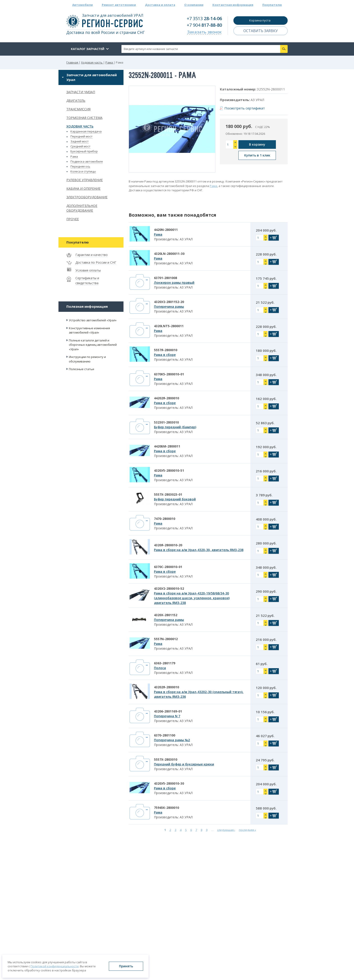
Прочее (72, 219)
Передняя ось (80, 166)
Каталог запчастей (87, 49)
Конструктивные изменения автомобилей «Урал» (89, 330)
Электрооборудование (86, 197)
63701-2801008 (165, 278)
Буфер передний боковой (175, 499)
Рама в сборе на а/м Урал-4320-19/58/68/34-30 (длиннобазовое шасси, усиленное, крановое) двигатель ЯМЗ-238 (192, 598)
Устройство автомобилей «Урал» (92, 320)
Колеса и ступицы (83, 171)
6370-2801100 (164, 735)
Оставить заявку (260, 30)
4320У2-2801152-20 (169, 302)
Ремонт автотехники (119, 5)
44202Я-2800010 (166, 398)
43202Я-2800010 (166, 687)
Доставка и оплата (160, 5)
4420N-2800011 (166, 229)
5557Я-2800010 (165, 350)
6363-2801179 (164, 663)
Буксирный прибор (84, 151)
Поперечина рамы (169, 306)
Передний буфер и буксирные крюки (184, 764)
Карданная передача (86, 131)
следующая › (226, 830)
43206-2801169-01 (168, 711)
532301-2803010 (166, 422)
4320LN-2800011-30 (169, 253)
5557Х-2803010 (165, 759)
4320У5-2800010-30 (169, 783)
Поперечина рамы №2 (172, 740)
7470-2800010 (164, 518)
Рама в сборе (165, 355)
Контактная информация (232, 5)
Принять (126, 966)
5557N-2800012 (166, 639)
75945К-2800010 (166, 807)
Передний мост (81, 136)
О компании (193, 5)
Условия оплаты (88, 270)
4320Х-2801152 (165, 615)
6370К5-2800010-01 (169, 374)
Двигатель (75, 100)
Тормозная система (84, 118)
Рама (74, 156)
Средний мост (80, 146)
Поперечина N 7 (167, 716)
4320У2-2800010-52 (169, 588)
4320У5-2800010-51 (169, 470)
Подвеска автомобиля (86, 161)
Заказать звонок (204, 32)
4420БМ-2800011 (167, 446)
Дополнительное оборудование (81, 208)
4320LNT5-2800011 (169, 326)
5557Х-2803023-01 (168, 494)
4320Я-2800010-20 (168, 545)
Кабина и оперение (83, 188)
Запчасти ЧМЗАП (80, 92)
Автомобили (82, 5)
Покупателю (272, 5)
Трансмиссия (78, 109)
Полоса (160, 668)
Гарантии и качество (91, 255)
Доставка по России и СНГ (95, 262)
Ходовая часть (79, 126)
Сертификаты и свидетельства (87, 280)
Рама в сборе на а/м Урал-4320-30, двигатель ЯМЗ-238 (198, 550)
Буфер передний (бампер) (175, 427)
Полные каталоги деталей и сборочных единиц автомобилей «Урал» (93, 344)
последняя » (247, 830)
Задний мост (79, 141)
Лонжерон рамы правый (174, 282)
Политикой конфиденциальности (54, 966)
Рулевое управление (84, 180)
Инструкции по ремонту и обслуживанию (87, 359)
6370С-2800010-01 (168, 567)
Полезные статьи (81, 369)
